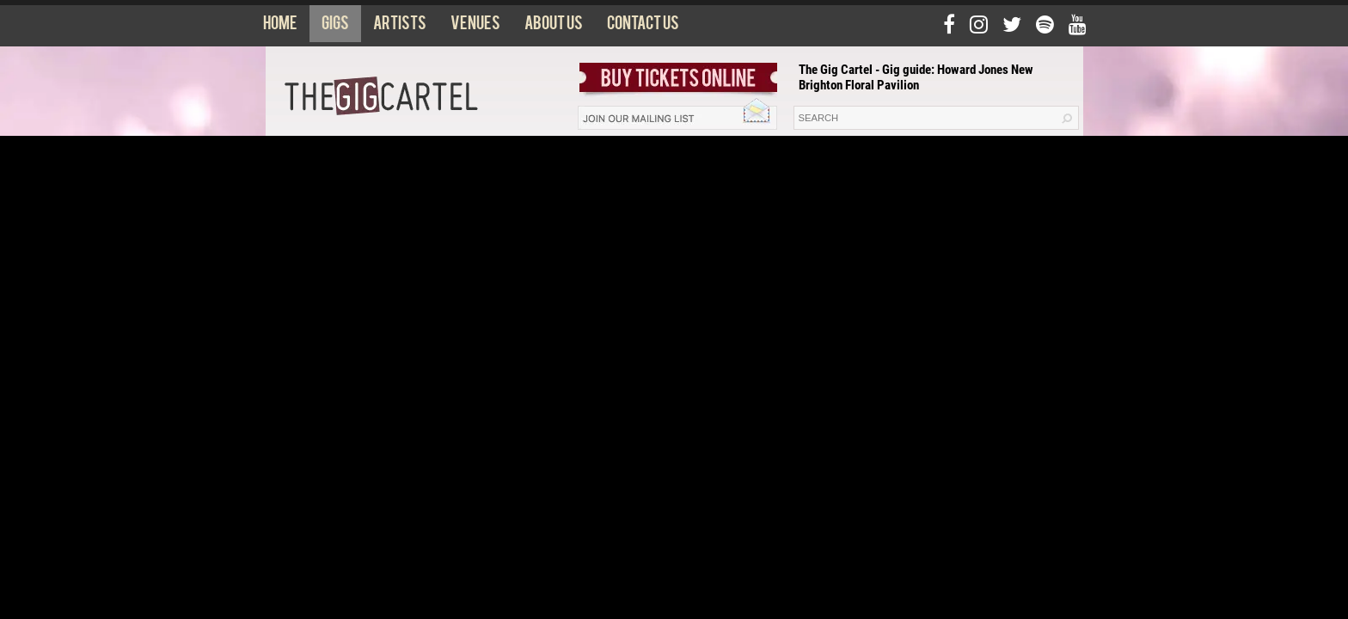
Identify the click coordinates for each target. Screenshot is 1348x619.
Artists (399, 26)
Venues (475, 26)
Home (280, 26)
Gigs (335, 26)
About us (553, 26)
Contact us (643, 26)
